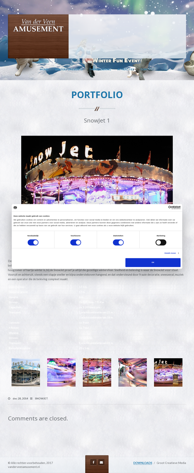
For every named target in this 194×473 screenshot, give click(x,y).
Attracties (125, 69)
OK (153, 263)
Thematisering (100, 69)
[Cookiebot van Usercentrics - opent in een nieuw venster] (164, 207)
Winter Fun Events (69, 69)
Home (44, 69)
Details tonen (170, 253)
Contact (147, 69)
